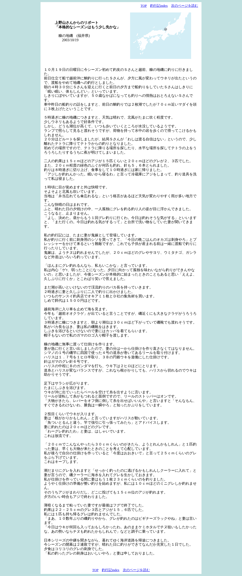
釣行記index (159, 6)
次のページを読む (184, 6)
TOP (143, 6)
